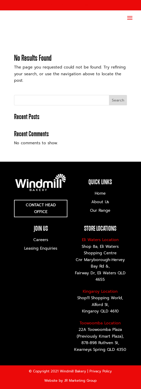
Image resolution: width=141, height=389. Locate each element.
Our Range (100, 210)
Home (100, 193)
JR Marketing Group (80, 380)
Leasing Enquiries (40, 248)
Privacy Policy (100, 371)
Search (118, 100)
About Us (100, 202)
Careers (40, 240)
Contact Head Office (41, 208)
